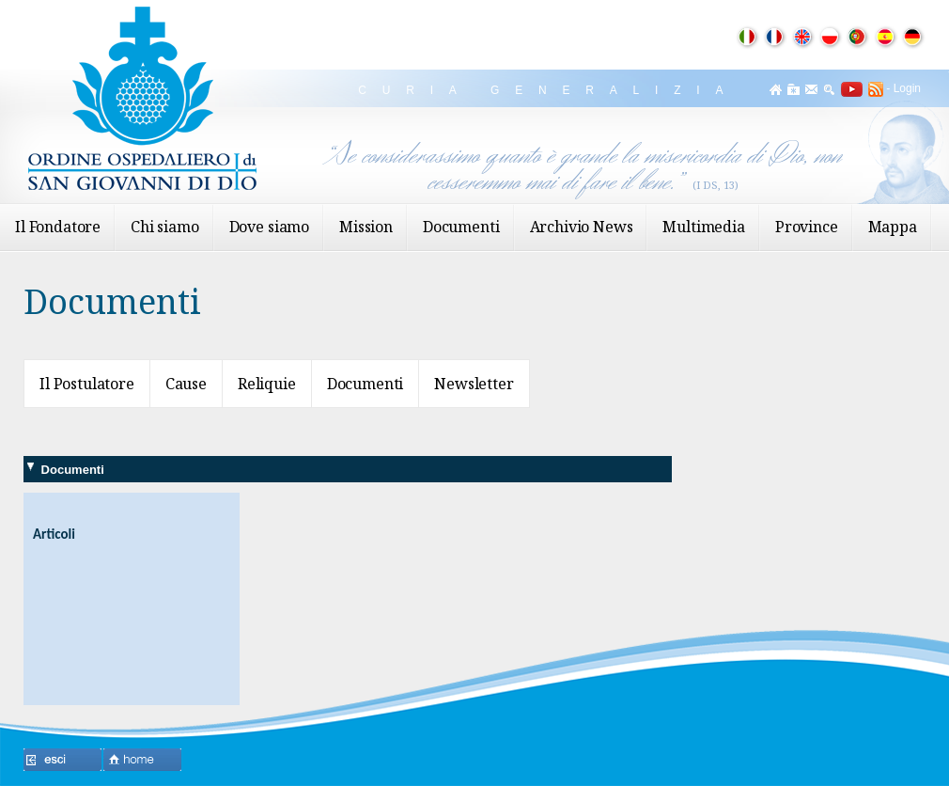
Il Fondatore (58, 226)
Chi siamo (165, 226)
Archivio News (581, 226)
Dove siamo (269, 226)
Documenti (461, 226)
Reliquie (267, 383)
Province (806, 226)
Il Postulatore (86, 383)
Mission (366, 226)
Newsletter (473, 383)
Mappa (892, 226)
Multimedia (703, 226)
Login (907, 88)
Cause (186, 383)
